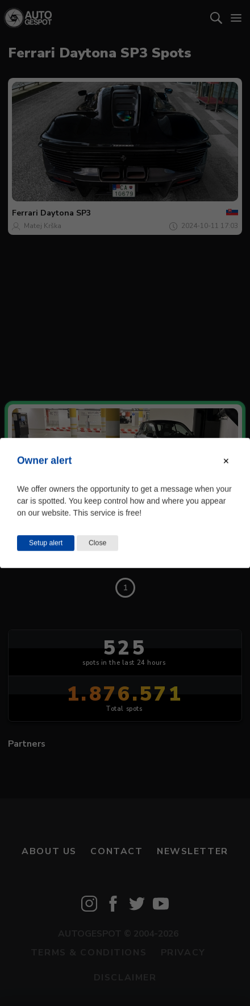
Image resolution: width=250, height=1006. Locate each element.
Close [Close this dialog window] (97, 543)
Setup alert (46, 543)
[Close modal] (226, 461)
